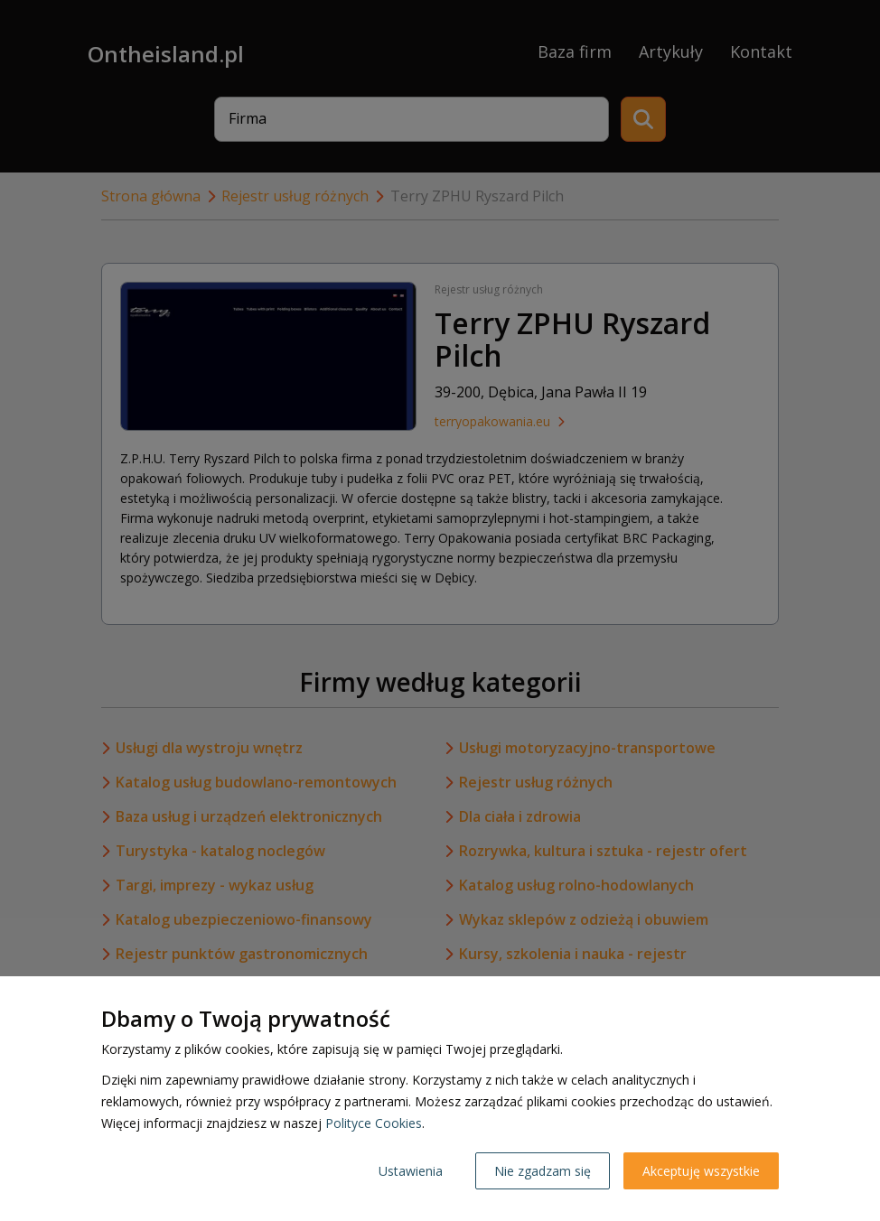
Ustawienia (411, 1170)
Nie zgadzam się (542, 1170)
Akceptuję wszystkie (701, 1170)
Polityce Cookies (373, 1123)
